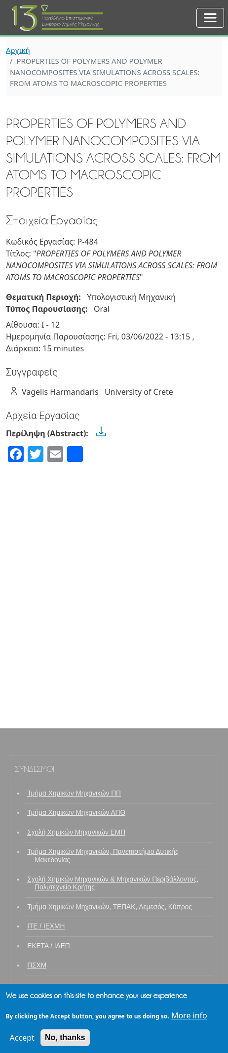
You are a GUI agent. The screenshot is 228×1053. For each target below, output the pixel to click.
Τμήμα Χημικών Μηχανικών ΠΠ (74, 793)
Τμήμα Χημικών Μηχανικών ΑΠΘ (76, 812)
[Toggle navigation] (210, 18)
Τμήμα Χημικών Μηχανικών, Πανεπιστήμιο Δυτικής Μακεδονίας (102, 855)
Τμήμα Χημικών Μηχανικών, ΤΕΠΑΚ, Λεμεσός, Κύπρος (109, 907)
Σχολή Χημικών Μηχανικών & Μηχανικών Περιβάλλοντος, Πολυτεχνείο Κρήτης (112, 883)
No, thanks (65, 1041)
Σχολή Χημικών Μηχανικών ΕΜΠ (76, 832)
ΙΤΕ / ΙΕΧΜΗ (46, 926)
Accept (22, 1041)
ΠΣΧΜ (36, 965)
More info (189, 1019)
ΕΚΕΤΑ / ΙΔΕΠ (48, 946)
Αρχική (18, 50)
